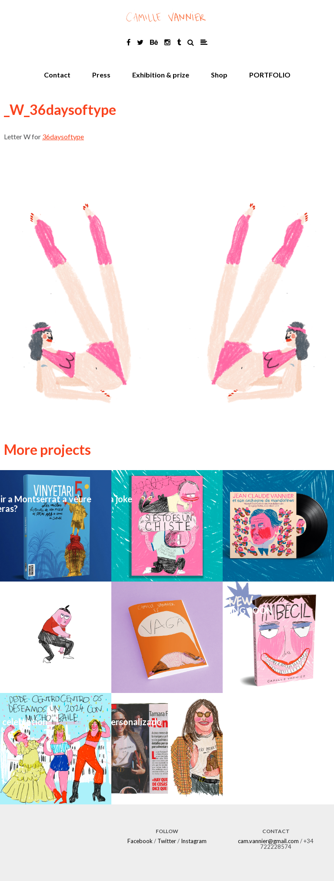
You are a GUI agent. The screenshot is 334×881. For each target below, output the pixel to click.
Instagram (194, 840)
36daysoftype (63, 136)
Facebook (140, 840)
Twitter (166, 840)
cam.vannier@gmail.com (268, 840)
